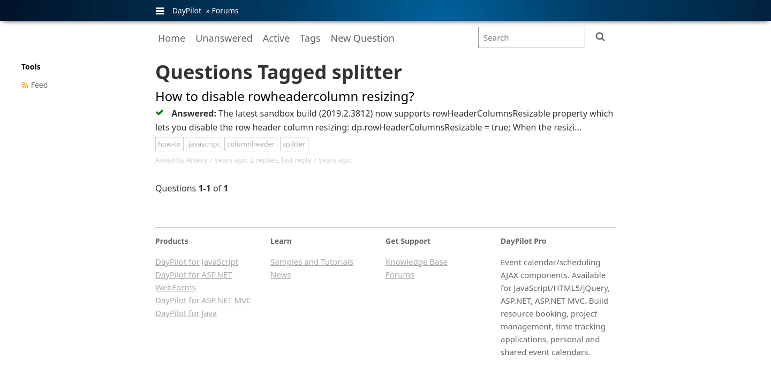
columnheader (251, 144)
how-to (169, 144)
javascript (204, 144)
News (280, 274)
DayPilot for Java (186, 312)
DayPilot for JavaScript (196, 261)
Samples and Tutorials (311, 261)
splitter (294, 144)
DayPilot (186, 10)
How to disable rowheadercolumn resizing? (284, 96)
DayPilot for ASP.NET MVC (203, 300)
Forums (224, 10)
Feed (39, 85)
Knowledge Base (417, 261)
